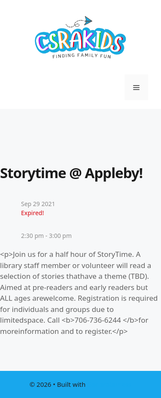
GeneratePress (109, 384)
